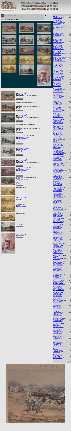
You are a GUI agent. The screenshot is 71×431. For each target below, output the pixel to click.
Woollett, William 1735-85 (57, 353)
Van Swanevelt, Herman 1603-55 (58, 322)
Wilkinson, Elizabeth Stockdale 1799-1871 (60, 346)
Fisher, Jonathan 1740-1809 (57, 131)
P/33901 (18, 178)
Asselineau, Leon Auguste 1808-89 (59, 22)
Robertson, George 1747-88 (57, 268)
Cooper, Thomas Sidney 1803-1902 (59, 89)
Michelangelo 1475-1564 (57, 212)
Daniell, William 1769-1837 (57, 100)
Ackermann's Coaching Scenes (23, 92)
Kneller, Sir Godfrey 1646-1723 (58, 183)
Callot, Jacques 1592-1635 (57, 64)
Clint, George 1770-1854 (57, 83)
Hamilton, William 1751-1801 (58, 150)
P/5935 (18, 214)
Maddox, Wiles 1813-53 (57, 201)
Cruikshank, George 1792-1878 (58, 96)
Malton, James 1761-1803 (57, 202)
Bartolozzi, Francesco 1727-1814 (58, 31)
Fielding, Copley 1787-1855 (57, 130)
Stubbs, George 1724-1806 (57, 304)
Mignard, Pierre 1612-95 (57, 214)
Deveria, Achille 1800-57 (57, 106)
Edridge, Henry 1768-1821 (57, 121)
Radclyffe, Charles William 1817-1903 (59, 255)
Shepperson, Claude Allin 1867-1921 (59, 291)
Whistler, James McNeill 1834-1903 (59, 341)
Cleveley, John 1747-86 (57, 82)
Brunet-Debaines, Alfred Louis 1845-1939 (60, 53)
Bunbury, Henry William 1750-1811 (59, 58)
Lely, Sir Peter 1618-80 (57, 193)
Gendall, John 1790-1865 (57, 142)
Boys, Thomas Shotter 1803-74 (58, 49)
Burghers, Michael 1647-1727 (58, 60)
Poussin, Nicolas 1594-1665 (57, 251)
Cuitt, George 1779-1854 (57, 99)
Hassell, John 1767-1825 (57, 155)
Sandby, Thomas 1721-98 (57, 285)
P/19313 (18, 147)
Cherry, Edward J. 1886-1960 (58, 77)
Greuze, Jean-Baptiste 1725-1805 (58, 147)
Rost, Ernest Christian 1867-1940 (58, 278)
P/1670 (18, 91)
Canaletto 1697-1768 (56, 67)
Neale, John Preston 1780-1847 (58, 221)
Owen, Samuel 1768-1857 (57, 229)
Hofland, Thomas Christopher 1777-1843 (60, 168)
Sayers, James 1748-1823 (57, 287)
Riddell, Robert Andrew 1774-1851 (59, 263)
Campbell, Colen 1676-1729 (57, 66)
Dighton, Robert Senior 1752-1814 (59, 110)
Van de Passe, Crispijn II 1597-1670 (59, 316)
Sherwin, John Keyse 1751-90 (58, 292)
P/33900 (18, 168)
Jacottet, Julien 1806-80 (57, 179)
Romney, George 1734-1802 (58, 272)
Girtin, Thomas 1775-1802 (57, 144)
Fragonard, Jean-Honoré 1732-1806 (59, 135)
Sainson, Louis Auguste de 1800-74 (59, 283)
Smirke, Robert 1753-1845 (57, 296)
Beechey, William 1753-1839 (58, 33)
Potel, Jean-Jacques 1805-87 (58, 248)
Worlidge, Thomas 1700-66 (57, 355)
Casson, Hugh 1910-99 (57, 72)
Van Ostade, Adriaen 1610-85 (58, 320)
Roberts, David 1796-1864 (57, 269)
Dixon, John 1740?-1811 (57, 111)
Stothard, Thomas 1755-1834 (58, 301)
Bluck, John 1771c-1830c (57, 41)
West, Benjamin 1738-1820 (57, 339)
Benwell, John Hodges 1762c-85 (58, 35)
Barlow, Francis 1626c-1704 (57, 28)
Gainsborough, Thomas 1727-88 (58, 137)
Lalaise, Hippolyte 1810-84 (57, 185)
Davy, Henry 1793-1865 (57, 102)
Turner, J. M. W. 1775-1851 (57, 315)
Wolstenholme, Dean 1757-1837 (58, 350)
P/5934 (18, 205)
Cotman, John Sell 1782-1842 (58, 92)
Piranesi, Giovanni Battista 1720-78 (59, 243)
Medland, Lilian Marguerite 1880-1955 (59, 209)
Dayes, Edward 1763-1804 (57, 103)
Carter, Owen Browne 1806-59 (58, 71)
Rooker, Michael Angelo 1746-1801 (59, 274)
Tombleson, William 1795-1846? (58, 312)
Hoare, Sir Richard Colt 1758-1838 (59, 165)
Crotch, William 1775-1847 (57, 95)
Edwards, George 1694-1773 (58, 123)
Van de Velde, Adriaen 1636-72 (58, 317)
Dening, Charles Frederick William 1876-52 (60, 105)
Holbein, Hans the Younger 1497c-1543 (59, 170)
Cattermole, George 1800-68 (58, 74)
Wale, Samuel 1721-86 (57, 330)
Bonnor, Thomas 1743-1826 (57, 43)
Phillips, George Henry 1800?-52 (58, 236)
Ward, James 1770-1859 (57, 332)
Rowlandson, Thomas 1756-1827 (58, 280)
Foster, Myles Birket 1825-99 (58, 134)
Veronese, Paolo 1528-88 (57, 328)
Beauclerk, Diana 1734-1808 (58, 32)
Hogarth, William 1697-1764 (57, 169)
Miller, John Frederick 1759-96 (58, 215)
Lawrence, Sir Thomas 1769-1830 (58, 189)
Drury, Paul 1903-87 (56, 116)
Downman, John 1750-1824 (57, 114)
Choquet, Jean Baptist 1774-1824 (58, 79)
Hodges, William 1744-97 (57, 167)
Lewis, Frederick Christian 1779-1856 (59, 194)
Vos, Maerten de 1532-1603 (57, 329)
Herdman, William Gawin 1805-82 (58, 161)
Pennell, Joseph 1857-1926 (57, 233)
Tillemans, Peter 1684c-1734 (58, 310)
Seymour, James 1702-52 (57, 288)
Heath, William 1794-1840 (57, 160)
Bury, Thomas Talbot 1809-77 (58, 62)
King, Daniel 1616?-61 (57, 181)
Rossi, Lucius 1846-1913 (57, 277)
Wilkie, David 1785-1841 (57, 345)
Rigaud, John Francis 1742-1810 (58, 266)
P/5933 (18, 196)
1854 (19, 108)
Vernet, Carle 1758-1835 (57, 326)
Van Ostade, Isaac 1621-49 (57, 321)
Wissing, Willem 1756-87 (57, 349)
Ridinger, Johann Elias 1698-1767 (58, 264)
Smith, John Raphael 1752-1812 (58, 297)
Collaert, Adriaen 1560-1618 (57, 84)
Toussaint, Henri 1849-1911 (57, 314)
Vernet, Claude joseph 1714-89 (58, 327)
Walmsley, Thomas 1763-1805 (58, 331)
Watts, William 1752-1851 (57, 334)
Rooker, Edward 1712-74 (57, 273)
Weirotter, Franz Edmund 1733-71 (58, 335)
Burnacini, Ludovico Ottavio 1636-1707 (59, 61)
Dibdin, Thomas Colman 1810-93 (58, 108)
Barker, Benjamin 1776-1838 (58, 27)
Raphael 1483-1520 (56, 257)
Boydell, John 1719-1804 (57, 48)
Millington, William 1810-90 (57, 216)
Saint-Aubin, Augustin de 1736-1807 (59, 284)
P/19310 (18, 113)
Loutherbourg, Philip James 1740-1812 (59, 198)
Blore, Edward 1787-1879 (57, 40)
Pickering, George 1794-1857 (58, 239)
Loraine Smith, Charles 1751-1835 (59, 196)
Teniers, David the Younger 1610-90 (59, 309)
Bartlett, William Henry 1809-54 (58, 30)
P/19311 (18, 125)
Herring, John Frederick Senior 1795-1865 (60, 162)
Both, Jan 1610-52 (56, 44)
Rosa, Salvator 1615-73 (57, 275)
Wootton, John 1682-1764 (57, 354)
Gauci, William (55, 141)
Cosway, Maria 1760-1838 (57, 90)
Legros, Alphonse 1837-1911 (58, 192)
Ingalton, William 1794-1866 (57, 176)
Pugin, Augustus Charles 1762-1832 (59, 254)
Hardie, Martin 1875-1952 (57, 151)
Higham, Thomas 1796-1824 (58, 163)
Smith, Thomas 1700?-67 (57, 298)
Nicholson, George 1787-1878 (58, 224)
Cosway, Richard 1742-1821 (58, 91)
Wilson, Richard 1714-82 (57, 347)
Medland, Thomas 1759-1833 (58, 210)
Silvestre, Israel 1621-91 (57, 293)
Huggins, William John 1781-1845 (58, 174)
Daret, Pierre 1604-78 (56, 101)
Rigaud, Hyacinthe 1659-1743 (58, 265)
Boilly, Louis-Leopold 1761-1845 (58, 42)
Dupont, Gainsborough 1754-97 (58, 119)
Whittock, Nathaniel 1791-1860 (58, 343)
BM (28, 16)
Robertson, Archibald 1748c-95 (58, 267)
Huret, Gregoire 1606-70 (57, 175)
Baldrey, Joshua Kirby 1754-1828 (58, 25)
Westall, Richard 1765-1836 (57, 337)
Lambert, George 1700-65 (57, 186)
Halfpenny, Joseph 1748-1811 (58, 149)
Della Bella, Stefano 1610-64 (58, 104)
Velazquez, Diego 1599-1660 (58, 325)
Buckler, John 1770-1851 (57, 55)
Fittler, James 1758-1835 (57, 133)
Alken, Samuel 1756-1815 (57, 18)
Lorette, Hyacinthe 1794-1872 (58, 197)
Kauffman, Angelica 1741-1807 (58, 180)
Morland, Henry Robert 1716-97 (58, 218)
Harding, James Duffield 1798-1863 (59, 152)
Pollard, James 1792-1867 (57, 246)
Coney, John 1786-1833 (57, 86)
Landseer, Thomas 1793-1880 (58, 188)
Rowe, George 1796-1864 (57, 279)
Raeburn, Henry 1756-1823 (57, 256)
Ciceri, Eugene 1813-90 (57, 80)
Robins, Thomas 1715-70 (57, 270)
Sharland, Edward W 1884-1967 (58, 289)
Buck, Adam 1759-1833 (57, 56)
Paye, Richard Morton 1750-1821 (58, 232)
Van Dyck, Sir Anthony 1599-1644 (58, 319)
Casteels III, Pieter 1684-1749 (58, 73)
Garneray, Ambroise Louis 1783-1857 (59, 139)
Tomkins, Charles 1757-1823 (58, 313)
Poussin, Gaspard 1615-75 (57, 250)
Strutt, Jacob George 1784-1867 (58, 303)
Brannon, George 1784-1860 (58, 50)
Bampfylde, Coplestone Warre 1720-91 (59, 26)
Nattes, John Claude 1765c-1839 (58, 220)
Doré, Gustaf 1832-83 (56, 113)
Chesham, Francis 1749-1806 (58, 78)
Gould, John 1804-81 (56, 146)
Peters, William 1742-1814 (57, 235)
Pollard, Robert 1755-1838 (57, 247)
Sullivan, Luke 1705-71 (57, 306)
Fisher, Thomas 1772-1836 (57, 132)
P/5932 (18, 188)
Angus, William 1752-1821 (57, 20)
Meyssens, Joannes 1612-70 (58, 211)
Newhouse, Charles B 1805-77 (58, 222)
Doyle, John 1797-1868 (57, 115)
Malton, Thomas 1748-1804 (57, 203)
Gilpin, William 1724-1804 (57, 143)
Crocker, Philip (55, 94)
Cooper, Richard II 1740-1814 (58, 88)
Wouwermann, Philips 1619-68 (58, 356)
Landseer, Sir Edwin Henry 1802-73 (59, 187)
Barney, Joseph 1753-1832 (57, 29)
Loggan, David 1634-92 (57, 195)
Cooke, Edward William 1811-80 (58, 87)
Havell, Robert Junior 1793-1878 (58, 156)
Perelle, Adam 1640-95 (57, 234)
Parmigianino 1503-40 (56, 230)
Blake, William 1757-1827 (57, 39)
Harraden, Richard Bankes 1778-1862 (59, 153)
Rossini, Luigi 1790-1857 (57, 276)
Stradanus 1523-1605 (56, 302)
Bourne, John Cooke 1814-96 (58, 47)
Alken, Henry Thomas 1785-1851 (58, 17)
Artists (54, 14)
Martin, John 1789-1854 (57, 205)
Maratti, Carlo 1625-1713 (57, 204)
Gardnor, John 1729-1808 (57, 138)
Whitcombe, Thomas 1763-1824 (58, 342)
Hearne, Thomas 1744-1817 (57, 159)
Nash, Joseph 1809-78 (57, 219)
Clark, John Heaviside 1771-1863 (58, 81)
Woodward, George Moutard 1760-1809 (59, 351)
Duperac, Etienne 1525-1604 (58, 118)
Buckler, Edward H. (56, 54)
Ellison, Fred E (55, 125)
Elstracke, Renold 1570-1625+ (58, 126)
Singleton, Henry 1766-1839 (57, 294)
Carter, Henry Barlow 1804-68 (58, 70)
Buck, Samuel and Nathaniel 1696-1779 (59, 57)
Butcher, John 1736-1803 (57, 63)
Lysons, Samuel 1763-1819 (57, 199)
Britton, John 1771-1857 (57, 51)
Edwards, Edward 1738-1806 (58, 122)
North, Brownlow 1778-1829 (57, 227)
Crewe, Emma (55, 93)
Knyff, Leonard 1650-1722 (57, 184)
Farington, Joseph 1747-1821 (58, 129)
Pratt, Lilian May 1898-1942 (57, 252)
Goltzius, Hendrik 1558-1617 (58, 145)
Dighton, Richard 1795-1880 (58, 109)
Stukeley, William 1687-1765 (58, 305)
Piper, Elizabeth (55, 242)
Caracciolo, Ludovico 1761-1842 (58, 68)
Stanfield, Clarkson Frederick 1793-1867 (60, 300)
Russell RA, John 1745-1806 (58, 282)
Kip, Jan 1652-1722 (56, 182)
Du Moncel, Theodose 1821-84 (58, 117)
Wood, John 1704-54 (56, 352)
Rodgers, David (55, 271)
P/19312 (18, 136)
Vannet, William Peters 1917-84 (58, 323)
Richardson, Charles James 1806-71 (59, 261)
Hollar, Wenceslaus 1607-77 (57, 171)
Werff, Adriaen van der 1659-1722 (58, 336)
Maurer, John (55, 206)
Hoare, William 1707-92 (57, 166)
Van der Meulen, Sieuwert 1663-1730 (59, 318)
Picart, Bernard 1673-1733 (57, 238)
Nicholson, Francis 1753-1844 (58, 223)
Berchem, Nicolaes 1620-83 (57, 36)
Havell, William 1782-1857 (57, 157)
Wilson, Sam (55, 348)
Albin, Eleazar (55, 16)
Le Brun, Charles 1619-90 (57, 190)
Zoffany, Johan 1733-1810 (57, 358)
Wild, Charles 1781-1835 (57, 344)
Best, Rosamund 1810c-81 (57, 37)
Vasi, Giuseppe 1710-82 (57, 324)
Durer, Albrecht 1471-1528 (57, 120)
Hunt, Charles (21, 224)
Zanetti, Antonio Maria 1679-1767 (58, 357)
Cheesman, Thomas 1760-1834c (58, 76)
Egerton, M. (55, 124)
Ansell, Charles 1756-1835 (57, 21)
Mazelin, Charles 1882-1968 (58, 208)
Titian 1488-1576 (56, 311)
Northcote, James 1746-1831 (58, 226)
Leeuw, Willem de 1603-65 (57, 191)
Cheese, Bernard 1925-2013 (58, 75)
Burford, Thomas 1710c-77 (57, 59)
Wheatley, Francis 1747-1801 (58, 340)
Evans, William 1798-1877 (57, 127)
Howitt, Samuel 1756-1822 (57, 173)
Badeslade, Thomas (56, 24)
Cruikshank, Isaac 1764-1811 (58, 97)
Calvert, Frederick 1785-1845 (58, 65)
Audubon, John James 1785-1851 (58, 23)
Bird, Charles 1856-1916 (57, 38)
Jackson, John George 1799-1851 (58, 178)
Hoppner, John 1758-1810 (57, 172)
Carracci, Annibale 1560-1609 (58, 69)
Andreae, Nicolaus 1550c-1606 (58, 19)
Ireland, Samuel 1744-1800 (57, 177)
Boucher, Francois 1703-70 (57, 45)
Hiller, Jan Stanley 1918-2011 (58, 164)
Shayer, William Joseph (22, 93)
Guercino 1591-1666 (56, 148)
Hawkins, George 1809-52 (57, 158)
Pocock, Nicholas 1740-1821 (58, 245)
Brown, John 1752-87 (56, 52)
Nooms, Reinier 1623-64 (57, 225)
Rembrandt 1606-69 (56, 259)
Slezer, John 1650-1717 (57, 295)
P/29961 (18, 233)
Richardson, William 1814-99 (58, 262)
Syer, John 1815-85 (56, 308)
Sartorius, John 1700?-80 (57, 286)
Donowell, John (55, 112)
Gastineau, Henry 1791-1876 (58, 140)
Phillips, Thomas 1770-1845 (57, 237)
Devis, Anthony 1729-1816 (57, 107)
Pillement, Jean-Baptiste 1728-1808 (59, 241)
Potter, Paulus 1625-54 (57, 249)
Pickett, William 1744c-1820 (57, 240)
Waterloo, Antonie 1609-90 (57, 333)
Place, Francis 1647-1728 (57, 244)
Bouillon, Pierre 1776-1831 (57, 46)
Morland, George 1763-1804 (58, 217)
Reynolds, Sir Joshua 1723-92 (58, 260)
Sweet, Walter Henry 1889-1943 (58, 307)
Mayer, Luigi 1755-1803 (57, 207)
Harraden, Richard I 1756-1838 (58, 154)
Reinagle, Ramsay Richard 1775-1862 (59, 258)
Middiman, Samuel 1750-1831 (58, 213)
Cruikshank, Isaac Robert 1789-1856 (59, 98)
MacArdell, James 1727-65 (57, 200)
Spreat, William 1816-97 (57, 299)
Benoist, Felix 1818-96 (57, 34)
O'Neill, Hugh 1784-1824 (57, 228)
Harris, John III (21, 94)
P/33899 (18, 158)
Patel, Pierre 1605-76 (56, 231)
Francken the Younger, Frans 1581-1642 (60, 136)
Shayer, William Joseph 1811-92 (58, 290)
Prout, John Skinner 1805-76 (58, 253)
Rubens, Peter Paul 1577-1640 (58, 281)
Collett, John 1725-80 (56, 85)
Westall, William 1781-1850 (57, 338)
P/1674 (18, 103)
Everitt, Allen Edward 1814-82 (58, 128)
